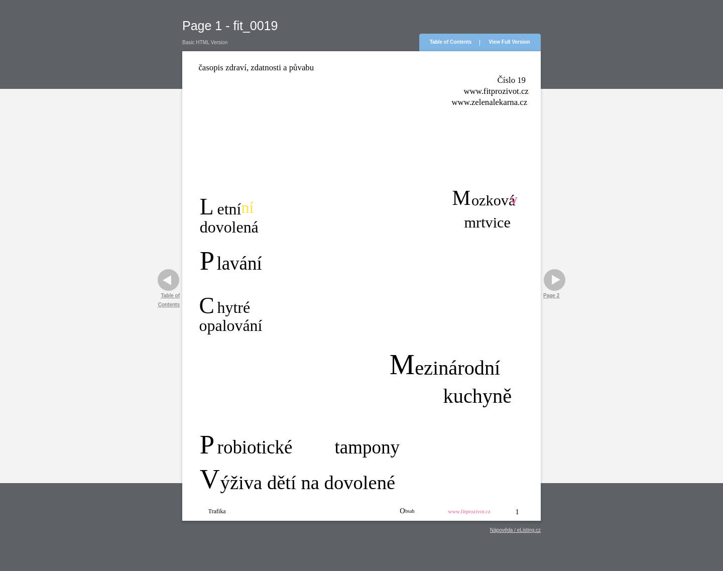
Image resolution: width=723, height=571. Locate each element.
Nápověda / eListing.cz (515, 530)
